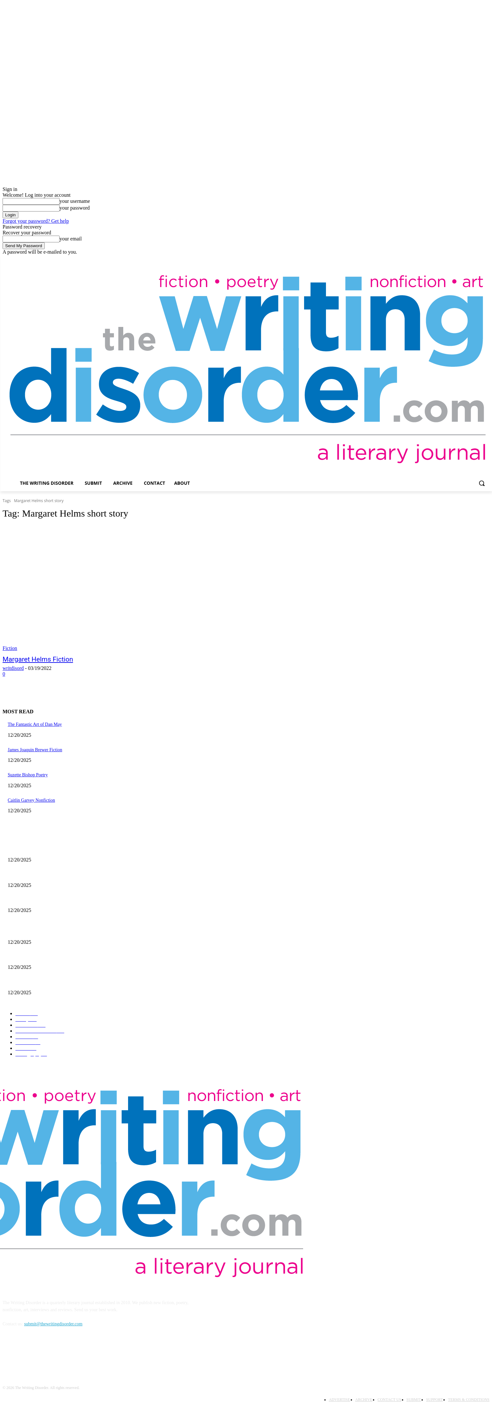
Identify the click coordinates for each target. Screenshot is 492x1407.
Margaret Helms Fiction (38, 659)
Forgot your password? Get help (36, 221)
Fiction (10, 648)
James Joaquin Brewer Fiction (35, 749)
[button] (481, 483)
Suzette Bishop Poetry (28, 774)
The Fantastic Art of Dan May (35, 724)
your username (75, 201)
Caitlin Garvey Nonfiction (31, 800)
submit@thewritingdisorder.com (53, 1323)
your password (75, 208)
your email (71, 238)
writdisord (13, 668)
